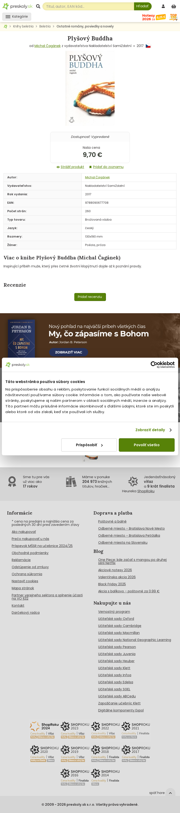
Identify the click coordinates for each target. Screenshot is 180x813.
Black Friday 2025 (112, 584)
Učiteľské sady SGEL (114, 689)
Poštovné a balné (112, 521)
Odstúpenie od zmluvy (30, 567)
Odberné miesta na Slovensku (122, 542)
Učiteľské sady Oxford (116, 618)
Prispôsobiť (89, 444)
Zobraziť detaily (150, 429)
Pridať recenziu (90, 296)
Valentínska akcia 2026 (117, 577)
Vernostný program (114, 611)
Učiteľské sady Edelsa (115, 682)
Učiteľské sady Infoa (114, 675)
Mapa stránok (23, 588)
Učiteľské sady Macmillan (119, 632)
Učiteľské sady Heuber (116, 661)
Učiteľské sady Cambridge (119, 625)
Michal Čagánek (47, 45)
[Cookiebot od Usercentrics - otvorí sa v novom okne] (154, 364)
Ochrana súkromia (27, 574)
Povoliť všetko (147, 444)
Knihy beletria (23, 26)
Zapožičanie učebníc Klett (119, 703)
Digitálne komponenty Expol (121, 710)
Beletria (45, 26)
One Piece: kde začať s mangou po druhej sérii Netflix (132, 561)
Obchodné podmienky (30, 553)
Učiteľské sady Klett (114, 668)
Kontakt (18, 605)
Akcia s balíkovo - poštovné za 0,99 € (129, 591)
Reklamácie (21, 560)
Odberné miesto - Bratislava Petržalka (129, 535)
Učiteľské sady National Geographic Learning (134, 639)
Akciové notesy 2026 (115, 570)
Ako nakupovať (24, 531)
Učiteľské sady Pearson (117, 647)
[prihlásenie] (164, 6)
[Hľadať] (143, 6)
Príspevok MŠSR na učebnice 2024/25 (42, 545)
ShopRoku (145, 491)
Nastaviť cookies (25, 581)
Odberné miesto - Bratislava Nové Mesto (131, 528)
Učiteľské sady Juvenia (116, 654)
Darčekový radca (26, 612)
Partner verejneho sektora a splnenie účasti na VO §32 (47, 597)
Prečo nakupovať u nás (30, 538)
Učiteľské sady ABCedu (117, 696)
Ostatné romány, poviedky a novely (85, 26)
